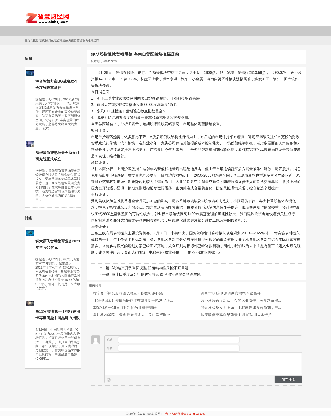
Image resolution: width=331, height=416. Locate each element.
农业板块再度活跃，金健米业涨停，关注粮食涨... (241, 300)
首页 (27, 40)
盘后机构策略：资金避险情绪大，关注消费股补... (133, 315)
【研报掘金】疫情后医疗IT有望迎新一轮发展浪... (133, 300)
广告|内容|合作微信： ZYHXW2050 (184, 413)
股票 (35, 40)
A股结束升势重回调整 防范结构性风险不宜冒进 (149, 268)
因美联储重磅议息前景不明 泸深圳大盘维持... (238, 315)
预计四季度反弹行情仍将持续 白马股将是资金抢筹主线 (156, 274)
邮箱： (173, 348)
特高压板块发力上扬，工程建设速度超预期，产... (241, 308)
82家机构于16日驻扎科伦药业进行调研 (125, 308)
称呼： (173, 340)
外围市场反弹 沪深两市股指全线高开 (231, 293)
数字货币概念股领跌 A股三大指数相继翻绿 (128, 293)
